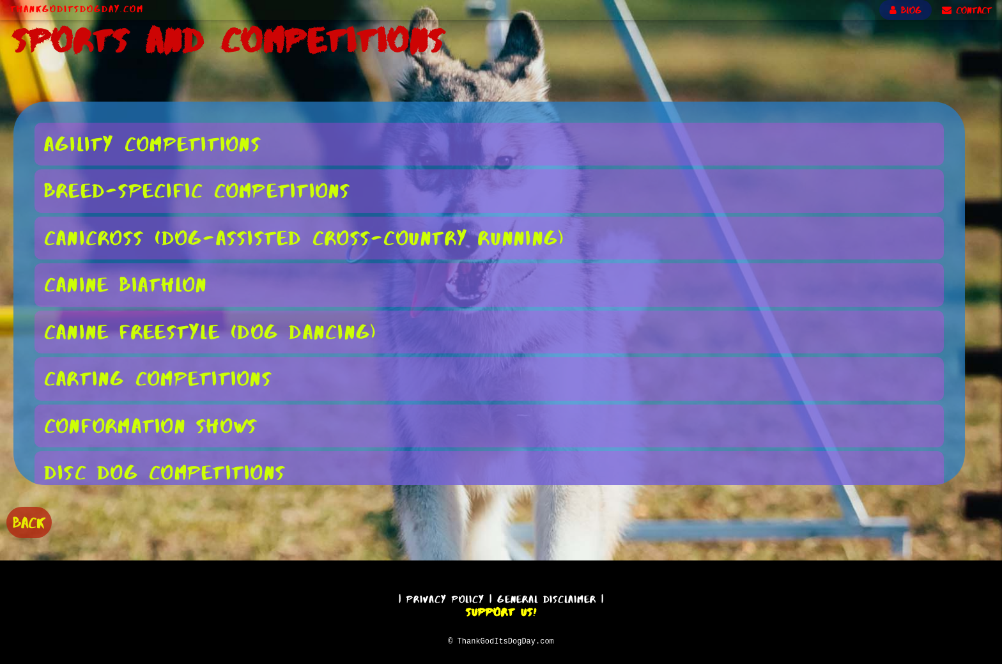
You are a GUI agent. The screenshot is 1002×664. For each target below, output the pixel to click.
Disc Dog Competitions (165, 472)
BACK (29, 521)
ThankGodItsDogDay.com (77, 9)
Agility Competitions (152, 143)
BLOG (905, 10)
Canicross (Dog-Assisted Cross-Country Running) (305, 237)
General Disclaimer (546, 597)
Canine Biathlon (126, 284)
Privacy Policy (445, 597)
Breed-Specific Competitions (197, 190)
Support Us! (501, 610)
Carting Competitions (158, 378)
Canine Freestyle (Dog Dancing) (211, 331)
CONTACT (967, 10)
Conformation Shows (151, 425)
